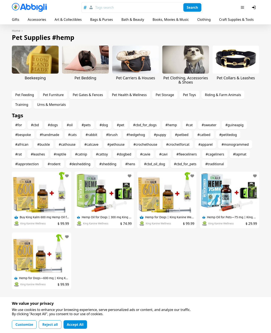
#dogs (53, 125)
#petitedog (228, 134)
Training (21, 104)
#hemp (171, 125)
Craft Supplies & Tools (236, 19)
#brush (112, 134)
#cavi (163, 154)
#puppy (160, 134)
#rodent (54, 164)
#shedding (107, 164)
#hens (130, 164)
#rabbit (91, 134)
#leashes (38, 154)
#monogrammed (235, 144)
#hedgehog (136, 134)
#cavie (145, 154)
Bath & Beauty (132, 19)
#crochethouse (145, 144)
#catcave (91, 144)
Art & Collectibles (68, 19)
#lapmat (239, 154)
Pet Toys (189, 94)
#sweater (209, 125)
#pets (86, 125)
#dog (104, 125)
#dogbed (124, 154)
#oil (70, 125)
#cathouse (67, 144)
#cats (72, 134)
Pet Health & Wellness (129, 94)
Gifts (15, 19)
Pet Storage (165, 94)
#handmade (49, 134)
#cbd (35, 125)
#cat (189, 125)
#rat (18, 154)
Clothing (204, 19)
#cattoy (102, 154)
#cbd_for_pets (185, 164)
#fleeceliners (186, 154)
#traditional (214, 164)
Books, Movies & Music (170, 19)
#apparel (205, 144)
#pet (120, 125)
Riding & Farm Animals (223, 94)
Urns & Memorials (51, 104)
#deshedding (79, 164)
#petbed (182, 134)
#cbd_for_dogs (145, 125)
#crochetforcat (177, 144)
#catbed (203, 134)
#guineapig (234, 125)
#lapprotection (27, 164)
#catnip (81, 154)
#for (18, 125)
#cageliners (215, 154)
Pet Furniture (53, 94)
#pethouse (115, 144)
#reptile (60, 154)
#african (21, 144)
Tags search (104, 7)
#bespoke (23, 134)
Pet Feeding (24, 94)
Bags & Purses (101, 19)
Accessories (37, 19)
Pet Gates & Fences (88, 94)
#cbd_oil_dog (154, 164)
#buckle (43, 144)
